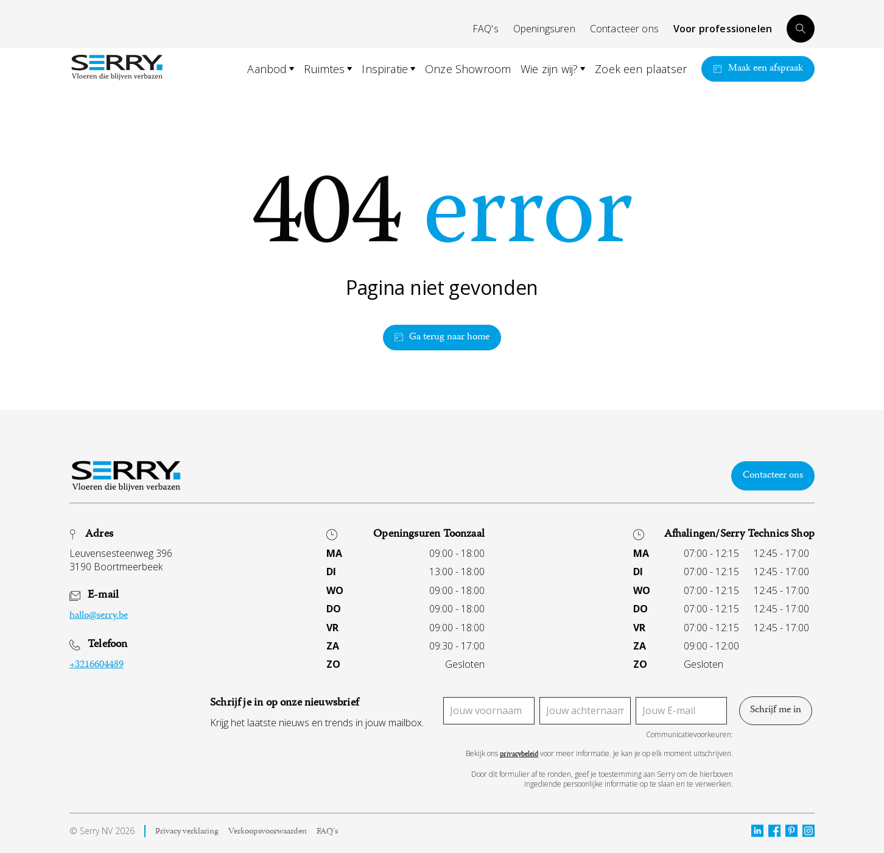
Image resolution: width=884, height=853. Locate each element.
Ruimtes (324, 69)
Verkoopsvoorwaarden (267, 833)
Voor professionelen (722, 28)
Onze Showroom (468, 69)
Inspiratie (385, 69)
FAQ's (485, 28)
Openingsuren (544, 28)
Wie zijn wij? (549, 69)
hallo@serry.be (98, 616)
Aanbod (267, 69)
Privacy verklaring (187, 833)
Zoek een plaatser (641, 69)
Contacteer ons (624, 28)
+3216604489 (96, 665)
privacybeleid (519, 755)
